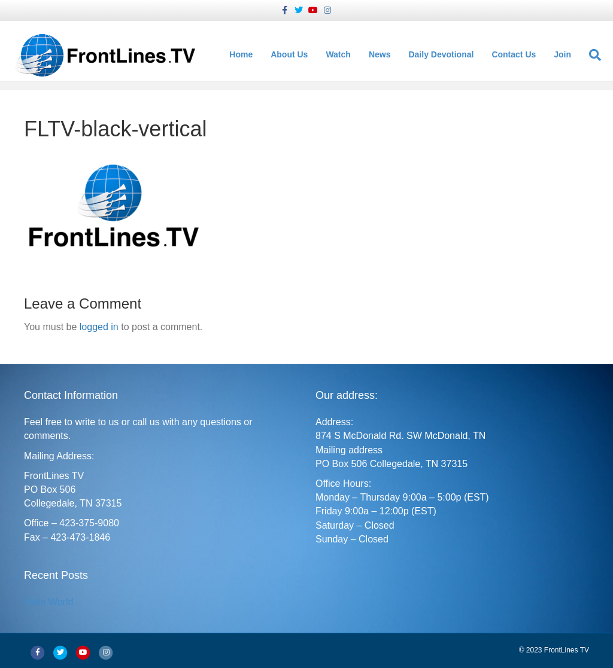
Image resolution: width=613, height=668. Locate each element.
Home (244, 55)
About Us (292, 55)
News (383, 55)
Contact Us (516, 55)
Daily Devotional (444, 55)
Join (565, 55)
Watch (341, 55)
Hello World (48, 602)
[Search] (593, 55)
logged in (99, 327)
